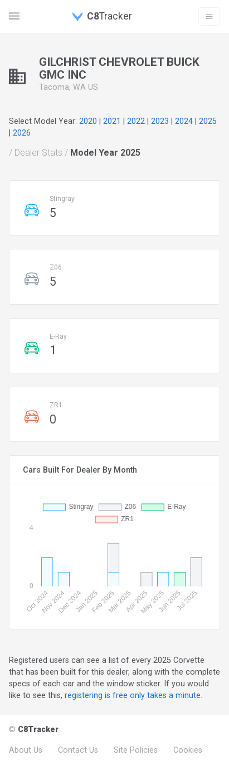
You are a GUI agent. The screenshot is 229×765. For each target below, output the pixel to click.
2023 (160, 121)
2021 (112, 121)
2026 (22, 132)
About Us (25, 749)
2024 (184, 121)
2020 (88, 121)
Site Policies (136, 749)
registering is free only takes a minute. (133, 695)
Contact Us (78, 749)
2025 (208, 121)
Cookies (187, 749)
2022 (136, 121)
